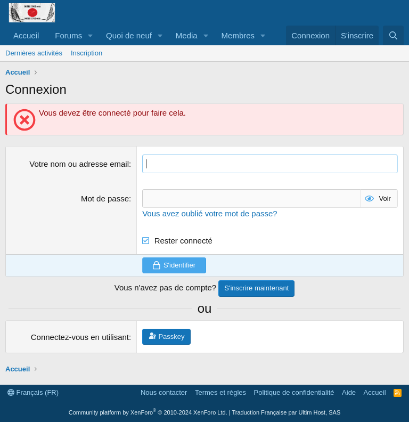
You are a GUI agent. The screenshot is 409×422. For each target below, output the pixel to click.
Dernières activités (33, 53)
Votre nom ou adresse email (79, 163)
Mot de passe (105, 198)
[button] (90, 35)
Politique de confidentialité (294, 392)
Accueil (26, 35)
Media (187, 35)
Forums (68, 35)
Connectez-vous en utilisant (80, 337)
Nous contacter (164, 392)
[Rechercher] (393, 35)
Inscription (86, 53)
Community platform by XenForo (148, 412)
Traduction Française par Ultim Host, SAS (286, 412)
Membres (238, 35)
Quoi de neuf (129, 35)
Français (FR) (33, 392)
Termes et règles (220, 392)
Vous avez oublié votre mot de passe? (209, 213)
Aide (349, 392)
